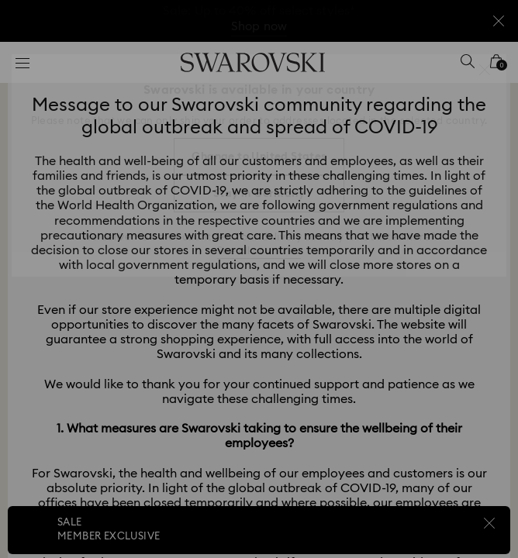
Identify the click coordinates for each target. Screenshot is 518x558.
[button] (484, 69)
